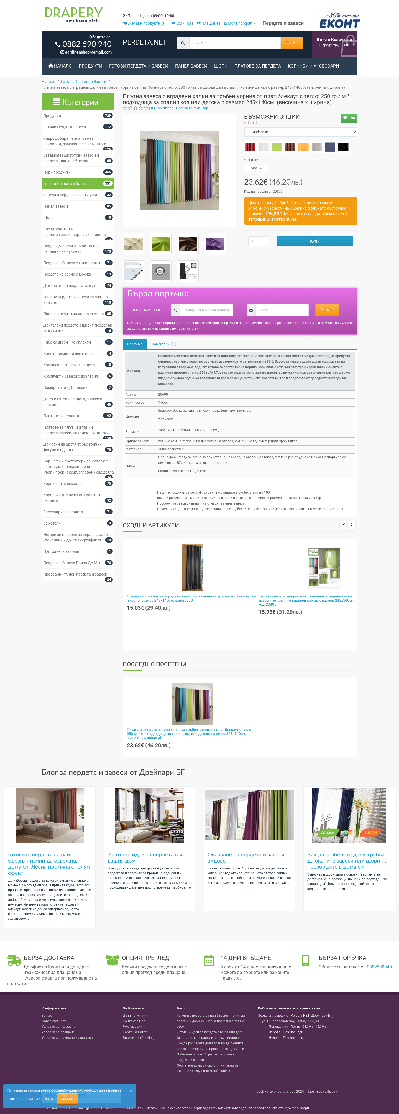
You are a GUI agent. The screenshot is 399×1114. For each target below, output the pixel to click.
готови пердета (194, 1108)
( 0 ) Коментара (161, 108)
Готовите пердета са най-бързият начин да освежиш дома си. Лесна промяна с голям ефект (49, 863)
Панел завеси (191, 66)
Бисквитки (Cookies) (138, 1038)
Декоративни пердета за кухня (71, 285)
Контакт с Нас (134, 1021)
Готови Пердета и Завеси (138, 66)
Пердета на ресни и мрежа (67, 274)
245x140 (256, 168)
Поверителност (54, 1021)
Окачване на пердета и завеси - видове (248, 857)
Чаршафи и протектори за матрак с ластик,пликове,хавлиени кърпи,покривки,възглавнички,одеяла (78, 466)
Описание (134, 344)
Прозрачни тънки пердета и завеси (75, 574)
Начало (60, 66)
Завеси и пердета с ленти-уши (70, 195)
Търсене (292, 43)
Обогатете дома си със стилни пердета (207, 1065)
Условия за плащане (58, 1032)
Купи (315, 241)
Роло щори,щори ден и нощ (68, 353)
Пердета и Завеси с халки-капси (72, 263)
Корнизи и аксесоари (313, 66)
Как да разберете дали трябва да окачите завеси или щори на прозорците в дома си (347, 860)
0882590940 (379, 967)
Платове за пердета (257, 66)
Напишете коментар (192, 108)
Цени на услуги (135, 1016)
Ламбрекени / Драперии (65, 387)
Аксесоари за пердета (63, 512)
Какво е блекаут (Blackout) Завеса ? (205, 1071)
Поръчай (327, 310)
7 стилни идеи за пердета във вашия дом (146, 857)
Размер (252, 160)
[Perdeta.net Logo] (73, 15)
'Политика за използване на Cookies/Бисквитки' (44, 1090)
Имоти (332, 1091)
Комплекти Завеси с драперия (70, 376)
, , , (290, 1021)
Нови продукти (57, 172)
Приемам (67, 1098)
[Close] (131, 1091)
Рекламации (132, 1027)
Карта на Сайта (135, 1032)
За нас (47, 1016)
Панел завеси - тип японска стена (73, 314)
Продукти (90, 66)
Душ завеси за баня (61, 551)
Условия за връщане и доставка (67, 1038)
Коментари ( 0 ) (164, 344)
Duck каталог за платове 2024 (280, 1091)
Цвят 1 (251, 123)
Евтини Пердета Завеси (64, 127)
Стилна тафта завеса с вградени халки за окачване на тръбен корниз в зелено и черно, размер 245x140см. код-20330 (192, 598)
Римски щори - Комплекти (67, 342)
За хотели (52, 523)
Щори (220, 66)
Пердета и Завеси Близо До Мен (72, 563)
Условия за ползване (58, 1027)
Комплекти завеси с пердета (69, 365)
